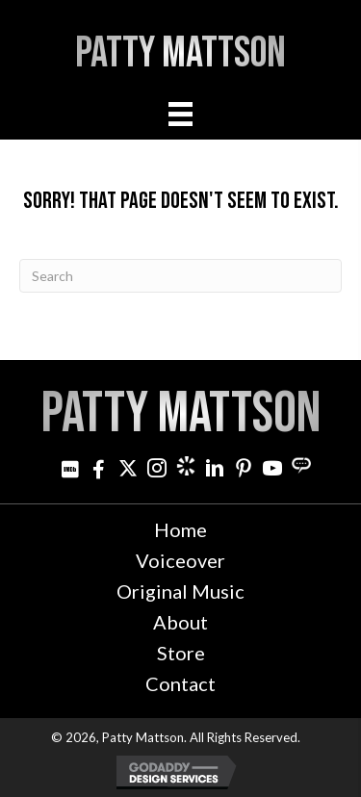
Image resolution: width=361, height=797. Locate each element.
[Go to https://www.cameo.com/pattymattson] (185, 466)
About (180, 621)
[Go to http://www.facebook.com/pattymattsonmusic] (99, 470)
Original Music (180, 591)
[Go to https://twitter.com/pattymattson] (128, 470)
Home (180, 529)
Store (181, 652)
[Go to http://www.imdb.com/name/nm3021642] (70, 470)
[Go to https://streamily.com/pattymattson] (301, 466)
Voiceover (180, 560)
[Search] (180, 276)
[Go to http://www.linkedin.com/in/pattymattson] (214, 470)
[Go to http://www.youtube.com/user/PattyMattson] (272, 470)
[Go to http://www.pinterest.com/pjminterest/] (243, 470)
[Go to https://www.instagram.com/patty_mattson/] (157, 470)
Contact (180, 683)
